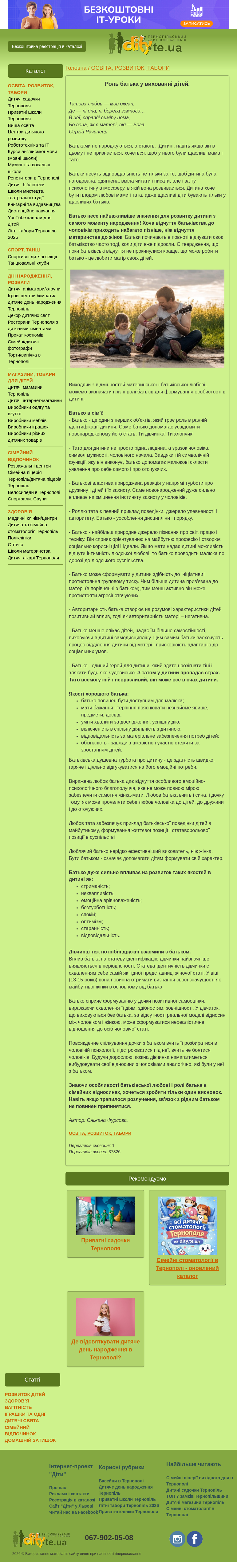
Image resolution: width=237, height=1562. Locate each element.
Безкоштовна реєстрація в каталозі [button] (47, 46)
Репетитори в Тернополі (33, 177)
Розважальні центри (29, 465)
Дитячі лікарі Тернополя (33, 557)
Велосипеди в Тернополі (34, 492)
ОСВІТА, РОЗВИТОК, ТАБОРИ (130, 68)
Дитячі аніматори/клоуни (34, 288)
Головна (75, 68)
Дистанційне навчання (32, 210)
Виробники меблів (27, 420)
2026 (16, 1554)
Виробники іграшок (28, 426)
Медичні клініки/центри (32, 518)
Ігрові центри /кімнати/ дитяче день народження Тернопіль (35, 302)
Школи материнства (29, 551)
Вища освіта (21, 125)
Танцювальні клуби (28, 263)
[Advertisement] (35, 665)
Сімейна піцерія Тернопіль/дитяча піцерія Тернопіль (34, 479)
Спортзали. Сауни (27, 498)
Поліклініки (19, 537)
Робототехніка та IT (28, 145)
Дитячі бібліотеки (26, 184)
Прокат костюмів (26, 334)
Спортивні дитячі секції (32, 256)
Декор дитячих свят (29, 315)
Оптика (15, 544)
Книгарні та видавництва (34, 204)
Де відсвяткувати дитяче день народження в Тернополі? (105, 1349)
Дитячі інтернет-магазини (35, 400)
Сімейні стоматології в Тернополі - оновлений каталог (187, 1268)
